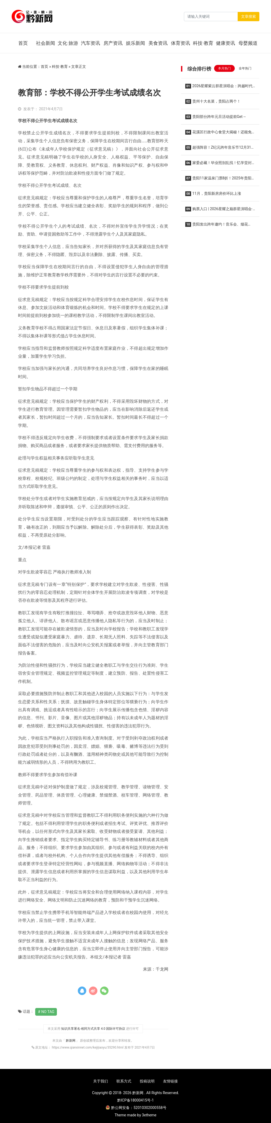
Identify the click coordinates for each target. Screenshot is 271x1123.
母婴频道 (248, 43)
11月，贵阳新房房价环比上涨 (213, 193)
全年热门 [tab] (245, 68)
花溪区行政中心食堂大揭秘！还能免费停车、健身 (218, 134)
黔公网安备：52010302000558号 (136, 1108)
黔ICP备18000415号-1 (135, 1100)
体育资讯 (180, 43)
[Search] (211, 16)
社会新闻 (45, 43)
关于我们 (100, 1081)
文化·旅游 (68, 43)
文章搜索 (248, 16)
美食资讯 (158, 43)
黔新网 (71, 1040)
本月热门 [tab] (224, 68)
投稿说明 (147, 1081)
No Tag (47, 1012)
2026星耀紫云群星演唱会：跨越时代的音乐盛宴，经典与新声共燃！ (218, 87)
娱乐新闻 (135, 43)
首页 (23, 43)
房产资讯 (113, 43)
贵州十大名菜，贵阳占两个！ (213, 101)
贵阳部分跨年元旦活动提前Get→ (215, 116)
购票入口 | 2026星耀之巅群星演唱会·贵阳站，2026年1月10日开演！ (218, 210)
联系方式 (123, 1081)
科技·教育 (203, 43)
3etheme (149, 1115)
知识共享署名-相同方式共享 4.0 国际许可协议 (93, 1029)
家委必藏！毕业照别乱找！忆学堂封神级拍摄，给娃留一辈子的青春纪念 (218, 164)
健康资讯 (225, 43)
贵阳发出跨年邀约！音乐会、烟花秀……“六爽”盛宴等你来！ (216, 226)
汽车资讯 (90, 43)
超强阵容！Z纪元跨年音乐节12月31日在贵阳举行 (220, 149)
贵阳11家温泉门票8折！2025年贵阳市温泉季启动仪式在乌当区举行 (220, 180)
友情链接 (170, 1081)
